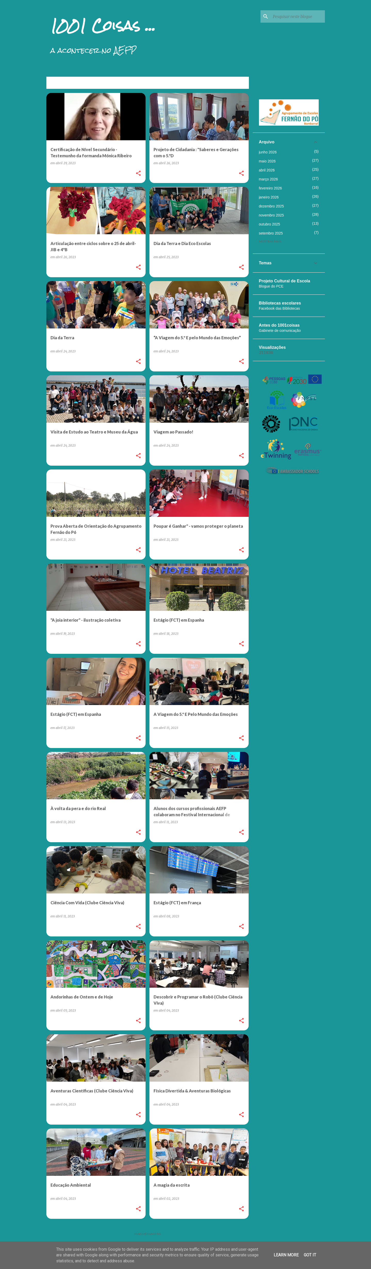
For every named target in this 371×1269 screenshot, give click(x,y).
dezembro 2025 (271, 206)
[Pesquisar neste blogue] (298, 16)
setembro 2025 (271, 233)
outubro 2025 (269, 224)
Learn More (286, 1255)
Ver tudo (237, 83)
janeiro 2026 (269, 197)
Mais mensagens (147, 1234)
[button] (138, 173)
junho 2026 (268, 152)
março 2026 (268, 179)
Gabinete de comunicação (280, 330)
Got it (310, 1255)
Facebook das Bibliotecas (279, 308)
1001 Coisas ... (103, 26)
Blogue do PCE (271, 286)
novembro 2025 (271, 215)
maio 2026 (267, 161)
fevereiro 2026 (270, 188)
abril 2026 (267, 170)
